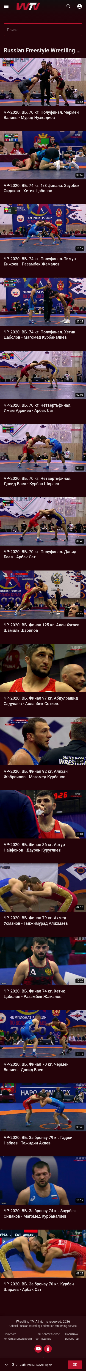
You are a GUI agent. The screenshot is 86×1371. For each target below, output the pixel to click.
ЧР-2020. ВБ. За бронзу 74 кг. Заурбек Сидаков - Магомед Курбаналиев (40, 1213)
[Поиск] (68, 6)
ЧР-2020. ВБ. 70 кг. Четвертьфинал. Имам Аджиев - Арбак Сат (38, 408)
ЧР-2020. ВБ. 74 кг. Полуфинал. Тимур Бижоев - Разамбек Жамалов (40, 261)
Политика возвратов (72, 1336)
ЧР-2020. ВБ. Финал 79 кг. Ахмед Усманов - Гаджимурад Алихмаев (36, 920)
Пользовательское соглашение (48, 1336)
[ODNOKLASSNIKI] (48, 1349)
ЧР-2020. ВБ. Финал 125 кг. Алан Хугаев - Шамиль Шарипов (43, 628)
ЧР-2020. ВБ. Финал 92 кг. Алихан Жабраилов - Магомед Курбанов (36, 774)
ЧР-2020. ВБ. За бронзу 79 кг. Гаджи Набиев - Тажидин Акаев (38, 1140)
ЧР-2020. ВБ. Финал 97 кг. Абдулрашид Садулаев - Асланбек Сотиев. (41, 701)
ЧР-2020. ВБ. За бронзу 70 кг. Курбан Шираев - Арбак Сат (39, 1287)
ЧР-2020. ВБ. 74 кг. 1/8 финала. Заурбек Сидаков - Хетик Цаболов (42, 188)
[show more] (6, 1364)
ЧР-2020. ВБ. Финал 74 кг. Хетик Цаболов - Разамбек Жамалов (34, 994)
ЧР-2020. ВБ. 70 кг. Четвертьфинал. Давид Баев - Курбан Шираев (38, 481)
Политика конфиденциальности (18, 1336)
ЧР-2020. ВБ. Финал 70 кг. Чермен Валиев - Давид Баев (36, 1067)
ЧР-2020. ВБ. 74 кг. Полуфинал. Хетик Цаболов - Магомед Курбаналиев (39, 335)
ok (75, 1364)
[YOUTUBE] (38, 1349)
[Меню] (6, 6)
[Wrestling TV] (28, 6)
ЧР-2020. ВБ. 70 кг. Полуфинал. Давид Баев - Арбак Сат (40, 554)
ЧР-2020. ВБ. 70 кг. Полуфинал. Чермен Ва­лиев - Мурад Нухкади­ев (41, 115)
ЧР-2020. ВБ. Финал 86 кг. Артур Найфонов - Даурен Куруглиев (34, 847)
